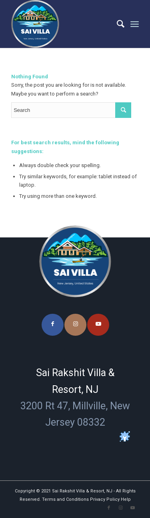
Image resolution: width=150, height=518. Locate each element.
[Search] (116, 24)
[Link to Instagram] (75, 325)
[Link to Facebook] (53, 325)
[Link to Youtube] (98, 325)
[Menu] (134, 24)
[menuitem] (116, 24)
